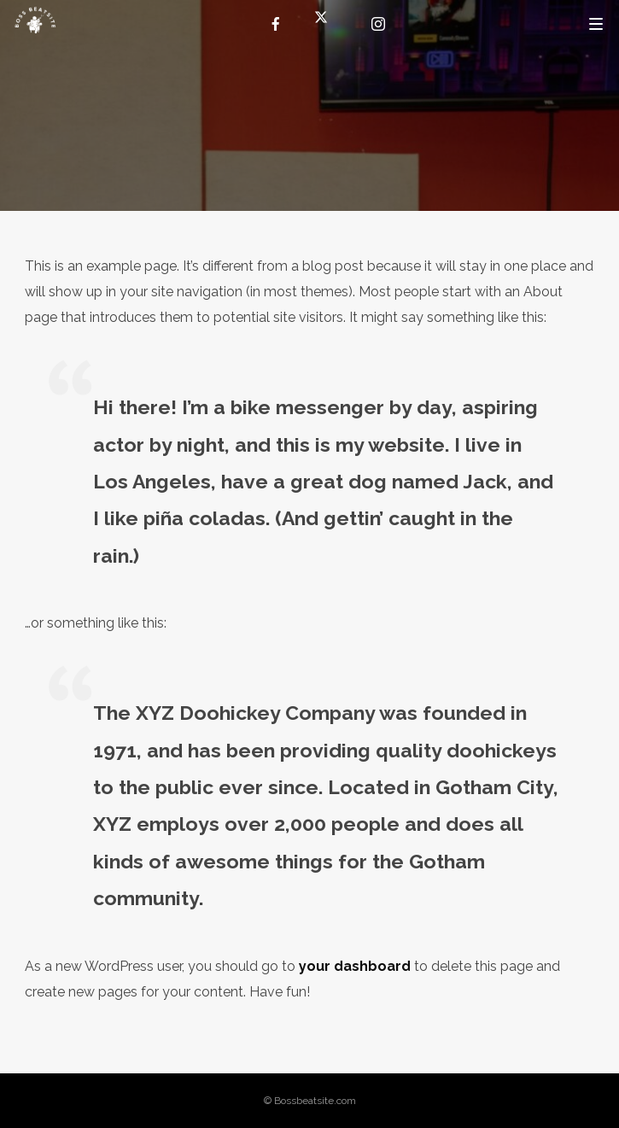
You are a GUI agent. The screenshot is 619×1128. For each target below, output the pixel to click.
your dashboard (355, 966)
